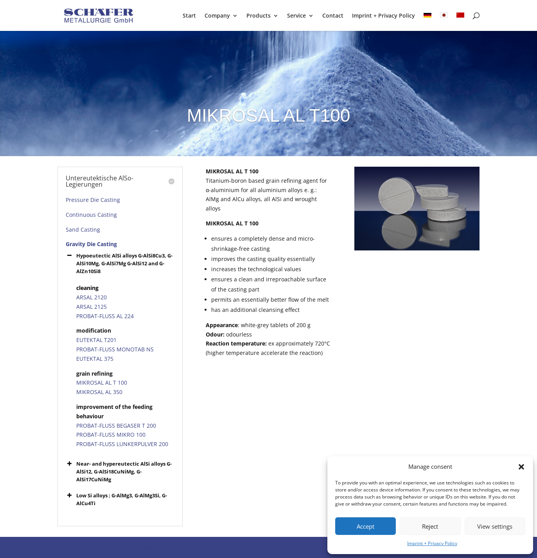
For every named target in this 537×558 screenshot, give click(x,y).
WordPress (187, 547)
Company (217, 16)
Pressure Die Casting (93, 199)
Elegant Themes (113, 547)
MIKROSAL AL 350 (99, 392)
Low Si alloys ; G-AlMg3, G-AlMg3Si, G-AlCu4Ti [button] (116, 499)
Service (296, 16)
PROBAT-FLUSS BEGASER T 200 (116, 425)
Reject (430, 526)
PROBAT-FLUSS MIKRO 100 (110, 434)
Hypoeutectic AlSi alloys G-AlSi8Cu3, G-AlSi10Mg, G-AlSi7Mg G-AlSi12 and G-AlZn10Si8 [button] (119, 263)
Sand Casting (83, 229)
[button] (521, 467)
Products (258, 16)
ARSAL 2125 (91, 306)
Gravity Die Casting (91, 244)
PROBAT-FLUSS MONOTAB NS (115, 349)
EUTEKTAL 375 (94, 358)
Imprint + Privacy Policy (432, 543)
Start (189, 16)
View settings (494, 526)
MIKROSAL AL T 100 (101, 382)
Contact (332, 16)
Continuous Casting (91, 214)
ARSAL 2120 (91, 297)
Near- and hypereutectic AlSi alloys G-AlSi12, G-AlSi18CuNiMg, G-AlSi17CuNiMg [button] (119, 471)
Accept (365, 526)
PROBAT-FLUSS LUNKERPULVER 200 (122, 444)
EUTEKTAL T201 (96, 340)
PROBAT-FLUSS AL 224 (105, 316)
